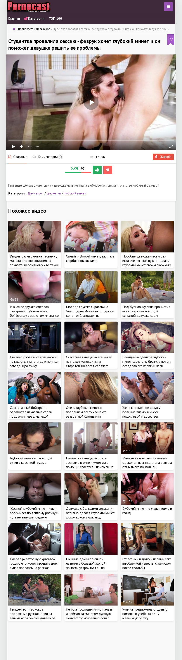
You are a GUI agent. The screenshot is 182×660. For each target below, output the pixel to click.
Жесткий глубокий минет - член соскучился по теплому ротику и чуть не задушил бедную (34, 512)
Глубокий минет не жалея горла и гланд (147, 510)
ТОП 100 (55, 18)
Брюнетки (54, 193)
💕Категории (34, 18)
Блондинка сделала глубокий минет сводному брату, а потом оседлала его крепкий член (146, 361)
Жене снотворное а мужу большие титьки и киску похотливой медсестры (141, 411)
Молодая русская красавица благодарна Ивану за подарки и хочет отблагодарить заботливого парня (90, 313)
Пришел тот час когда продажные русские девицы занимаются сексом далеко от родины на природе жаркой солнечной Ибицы (32, 618)
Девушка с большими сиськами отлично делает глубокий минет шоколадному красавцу (90, 512)
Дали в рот (36, 193)
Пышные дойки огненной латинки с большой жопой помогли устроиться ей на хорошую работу (85, 565)
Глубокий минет (75, 193)
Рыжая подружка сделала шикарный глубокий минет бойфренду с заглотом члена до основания (34, 313)
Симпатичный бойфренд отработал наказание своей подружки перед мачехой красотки (31, 414)
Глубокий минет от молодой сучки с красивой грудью (31, 460)
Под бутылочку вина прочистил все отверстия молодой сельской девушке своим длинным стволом (146, 313)
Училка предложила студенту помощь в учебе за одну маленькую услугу (144, 613)
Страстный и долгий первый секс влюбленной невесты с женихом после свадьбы (146, 563)
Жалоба (163, 157)
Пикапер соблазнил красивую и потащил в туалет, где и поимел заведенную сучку (34, 361)
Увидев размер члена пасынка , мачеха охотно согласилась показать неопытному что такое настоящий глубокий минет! (34, 262)
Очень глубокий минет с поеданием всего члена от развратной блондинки (86, 411)
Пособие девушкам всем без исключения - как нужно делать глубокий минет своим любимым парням (146, 262)
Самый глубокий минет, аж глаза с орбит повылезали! (90, 258)
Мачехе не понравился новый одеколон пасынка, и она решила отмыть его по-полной (147, 462)
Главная (14, 18)
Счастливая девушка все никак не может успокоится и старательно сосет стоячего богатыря (89, 363)
